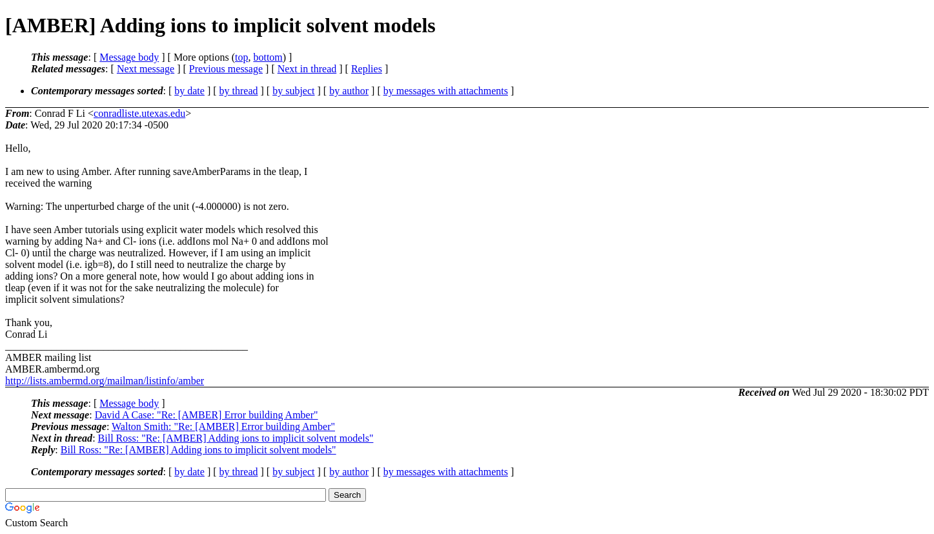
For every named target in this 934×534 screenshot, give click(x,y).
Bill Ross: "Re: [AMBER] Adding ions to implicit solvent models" (236, 438)
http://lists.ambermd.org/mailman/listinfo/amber (104, 380)
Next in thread (307, 68)
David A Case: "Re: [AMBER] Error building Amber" (206, 414)
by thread (238, 90)
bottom (267, 57)
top (241, 57)
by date (189, 90)
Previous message (226, 68)
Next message (145, 68)
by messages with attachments (445, 90)
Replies (366, 68)
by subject (293, 90)
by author (349, 90)
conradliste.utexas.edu (139, 113)
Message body (129, 57)
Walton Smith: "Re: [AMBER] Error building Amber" (223, 426)
